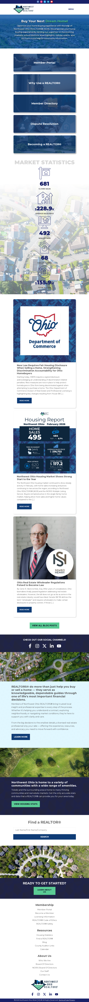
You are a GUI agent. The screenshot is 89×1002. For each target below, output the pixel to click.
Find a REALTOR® (44, 822)
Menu (71, 9)
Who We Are (45, 960)
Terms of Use (64, 1000)
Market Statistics (44, 162)
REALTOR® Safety (44, 924)
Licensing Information (44, 917)
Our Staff (44, 971)
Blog (44, 942)
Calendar (44, 949)
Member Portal (44, 909)
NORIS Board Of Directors (44, 968)
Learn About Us (44, 891)
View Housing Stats (25, 804)
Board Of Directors (44, 964)
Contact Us (44, 975)
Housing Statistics (44, 935)
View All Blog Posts (44, 625)
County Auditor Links (44, 946)
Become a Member (44, 913)
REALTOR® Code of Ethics (44, 920)
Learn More (20, 737)
